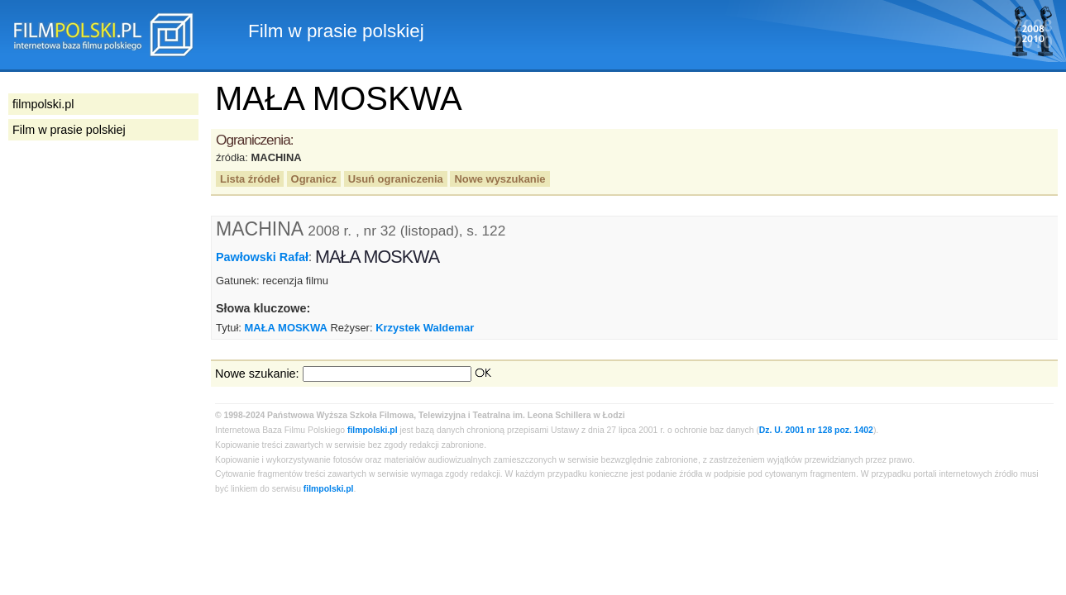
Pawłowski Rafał (262, 257)
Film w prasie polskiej (69, 129)
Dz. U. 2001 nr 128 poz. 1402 (816, 430)
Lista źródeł (250, 179)
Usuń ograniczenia (395, 179)
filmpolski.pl (372, 430)
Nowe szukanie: (257, 373)
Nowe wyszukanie (499, 179)
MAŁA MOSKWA (286, 327)
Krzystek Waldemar (424, 327)
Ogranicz (314, 179)
